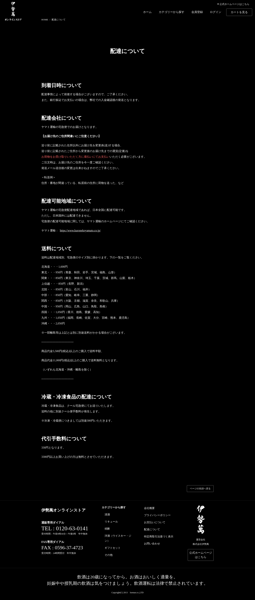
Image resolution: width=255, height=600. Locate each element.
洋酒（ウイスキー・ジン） (118, 538)
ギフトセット (113, 547)
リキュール (111, 521)
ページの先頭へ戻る (200, 488)
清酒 (107, 514)
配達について (152, 529)
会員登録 (197, 11)
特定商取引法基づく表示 (158, 536)
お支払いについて (154, 522)
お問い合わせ (152, 543)
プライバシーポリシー (157, 515)
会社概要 (149, 508)
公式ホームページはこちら (233, 4)
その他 (109, 555)
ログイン (215, 11)
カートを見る (239, 12)
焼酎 (107, 528)
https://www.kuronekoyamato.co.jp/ (80, 230)
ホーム (147, 11)
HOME (44, 19)
